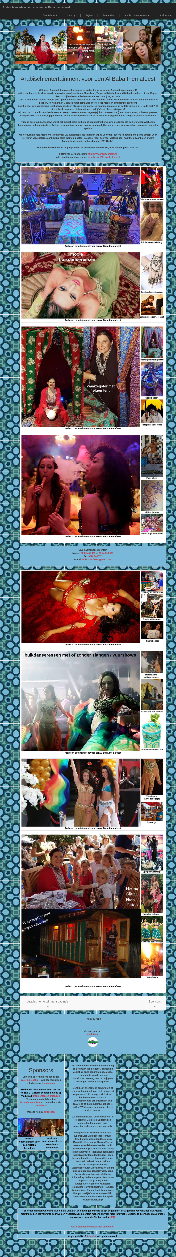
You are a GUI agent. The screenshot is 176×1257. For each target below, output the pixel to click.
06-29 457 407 (88, 553)
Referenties (108, 15)
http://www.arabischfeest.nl (102, 154)
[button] (48, 1003)
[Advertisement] (88, 1249)
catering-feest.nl (29, 1080)
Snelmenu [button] (165, 15)
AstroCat (91, 1236)
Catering (71, 15)
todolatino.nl (48, 1083)
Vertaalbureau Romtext (32, 1102)
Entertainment (50, 15)
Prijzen (89, 15)
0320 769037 (95, 556)
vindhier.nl (92, 1034)
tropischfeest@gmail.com (47, 1096)
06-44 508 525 (106, 553)
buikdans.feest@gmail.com (96, 559)
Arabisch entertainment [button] (136, 15)
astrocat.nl (49, 1112)
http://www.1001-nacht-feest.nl (104, 157)
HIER (112, 1217)
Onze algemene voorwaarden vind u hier (92, 1226)
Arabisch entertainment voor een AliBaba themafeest (36, 7)
